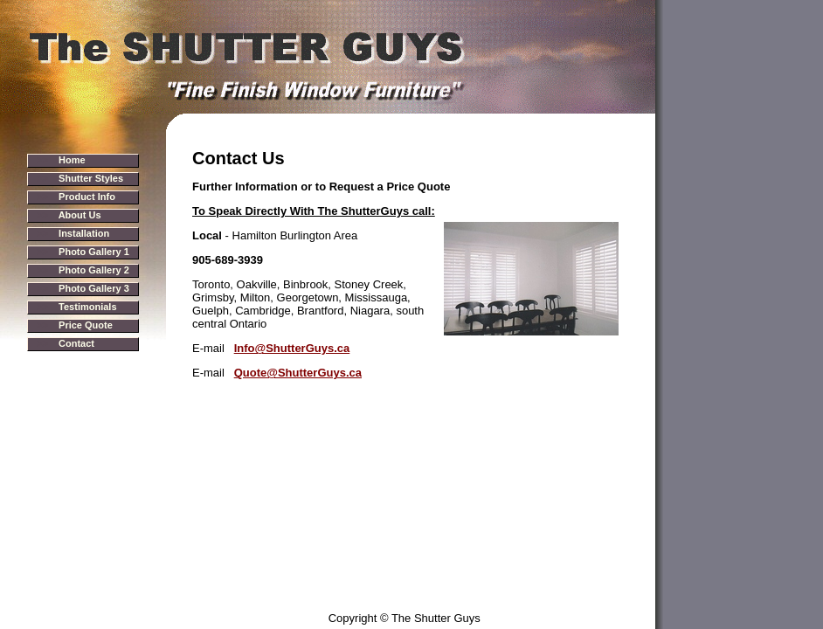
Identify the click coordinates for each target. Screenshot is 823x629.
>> (61, 160)
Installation (84, 233)
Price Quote (86, 325)
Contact (76, 343)
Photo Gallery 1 (94, 251)
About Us (80, 215)
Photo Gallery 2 (94, 270)
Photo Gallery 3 (94, 288)
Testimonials (87, 306)
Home (72, 160)
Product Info (87, 196)
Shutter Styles (91, 178)
